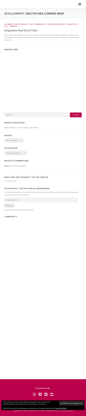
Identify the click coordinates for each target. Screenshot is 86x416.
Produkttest (72, 24)
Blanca (7, 166)
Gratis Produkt (21, 24)
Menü (80, 4)
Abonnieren (9, 205)
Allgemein (8, 24)
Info (31, 24)
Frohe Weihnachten (19, 166)
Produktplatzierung (56, 24)
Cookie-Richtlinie (61, 408)
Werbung (13, 26)
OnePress (50, 411)
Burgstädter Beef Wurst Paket (21, 30)
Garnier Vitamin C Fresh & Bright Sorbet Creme (21, 128)
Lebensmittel (40, 24)
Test (6, 26)
